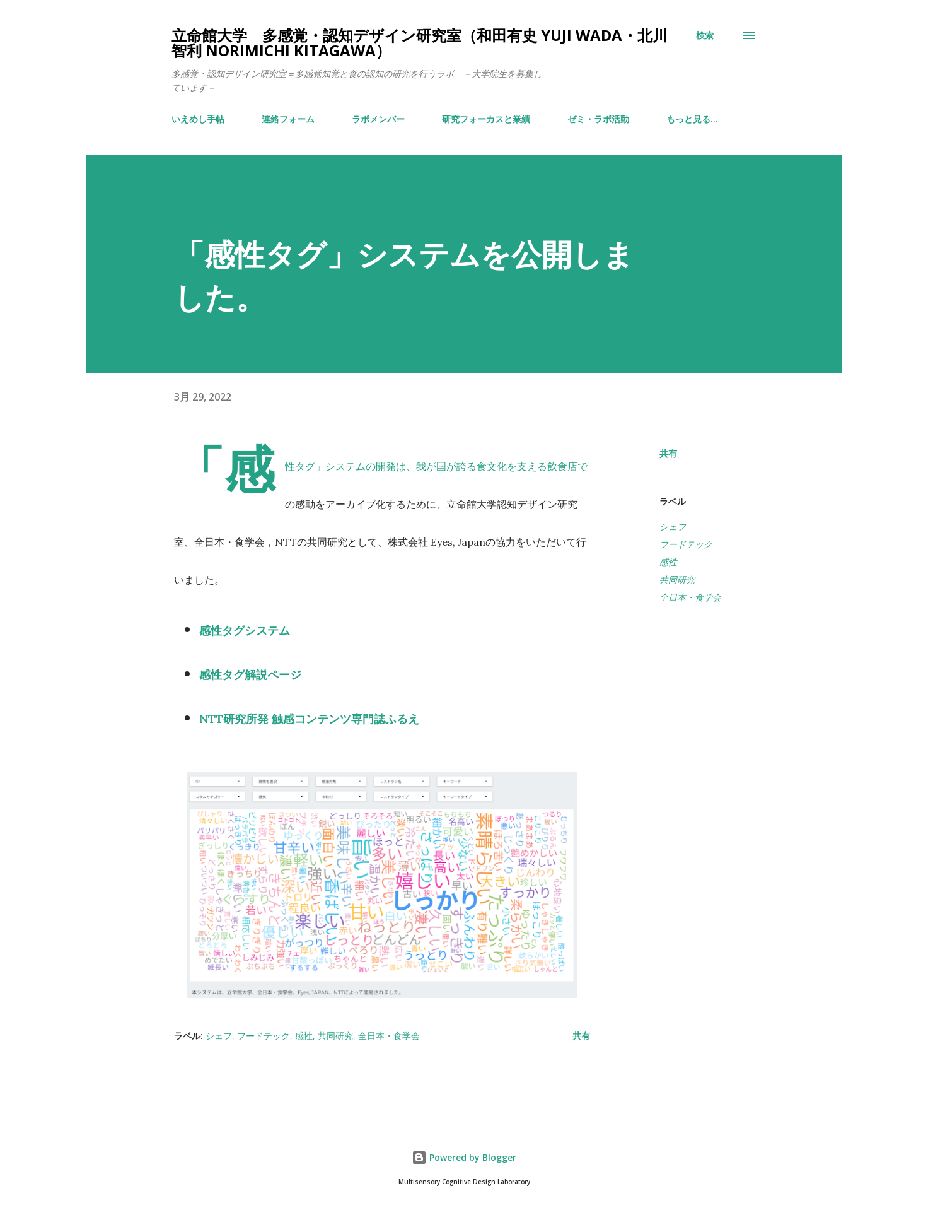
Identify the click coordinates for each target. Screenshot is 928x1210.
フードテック (685, 544)
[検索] (705, 35)
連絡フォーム (288, 119)
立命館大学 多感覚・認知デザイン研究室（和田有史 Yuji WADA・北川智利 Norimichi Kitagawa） (419, 43)
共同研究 (677, 579)
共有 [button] (668, 453)
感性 (668, 562)
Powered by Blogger (464, 1157)
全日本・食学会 (690, 597)
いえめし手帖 (197, 119)
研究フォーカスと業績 (486, 119)
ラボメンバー (378, 119)
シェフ (672, 526)
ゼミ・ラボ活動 (598, 119)
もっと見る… (692, 119)
